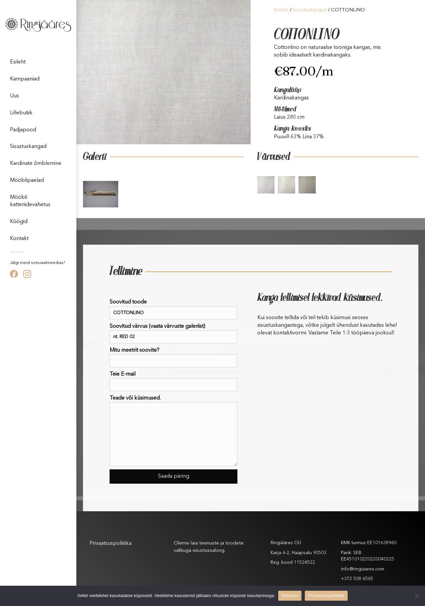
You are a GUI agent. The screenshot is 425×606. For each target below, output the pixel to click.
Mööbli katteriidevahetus (30, 201)
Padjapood (23, 130)
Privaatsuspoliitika (110, 543)
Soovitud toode (173, 309)
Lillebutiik (21, 113)
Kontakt (19, 238)
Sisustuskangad (28, 146)
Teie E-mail (173, 381)
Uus (14, 96)
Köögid (19, 221)
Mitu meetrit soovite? (173, 357)
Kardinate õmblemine (35, 163)
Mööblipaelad (27, 180)
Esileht (18, 62)
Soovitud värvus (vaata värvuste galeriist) (173, 333)
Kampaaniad (25, 79)
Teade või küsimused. (173, 431)
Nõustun (290, 595)
